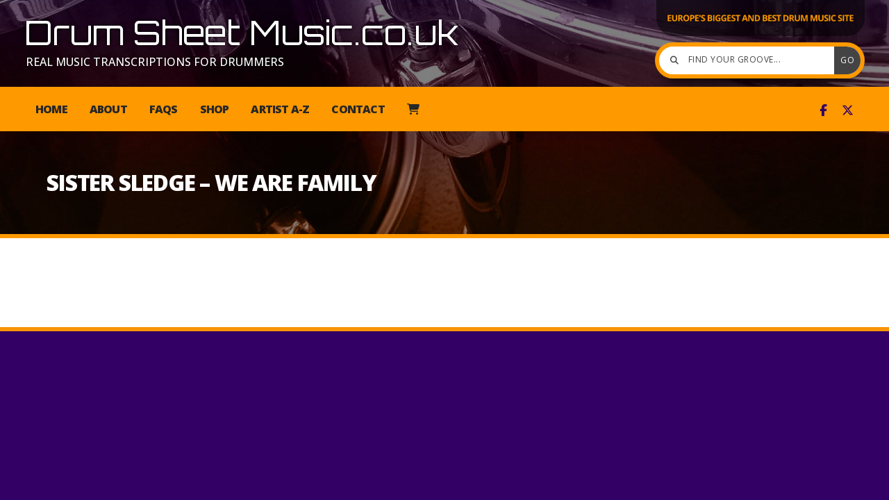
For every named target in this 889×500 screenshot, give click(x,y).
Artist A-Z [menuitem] (280, 109)
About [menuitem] (108, 109)
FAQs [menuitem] (163, 109)
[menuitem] (413, 109)
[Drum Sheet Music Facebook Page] (823, 110)
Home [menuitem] (51, 109)
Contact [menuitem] (357, 109)
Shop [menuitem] (214, 109)
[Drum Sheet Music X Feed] (848, 110)
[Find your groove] (750, 60)
